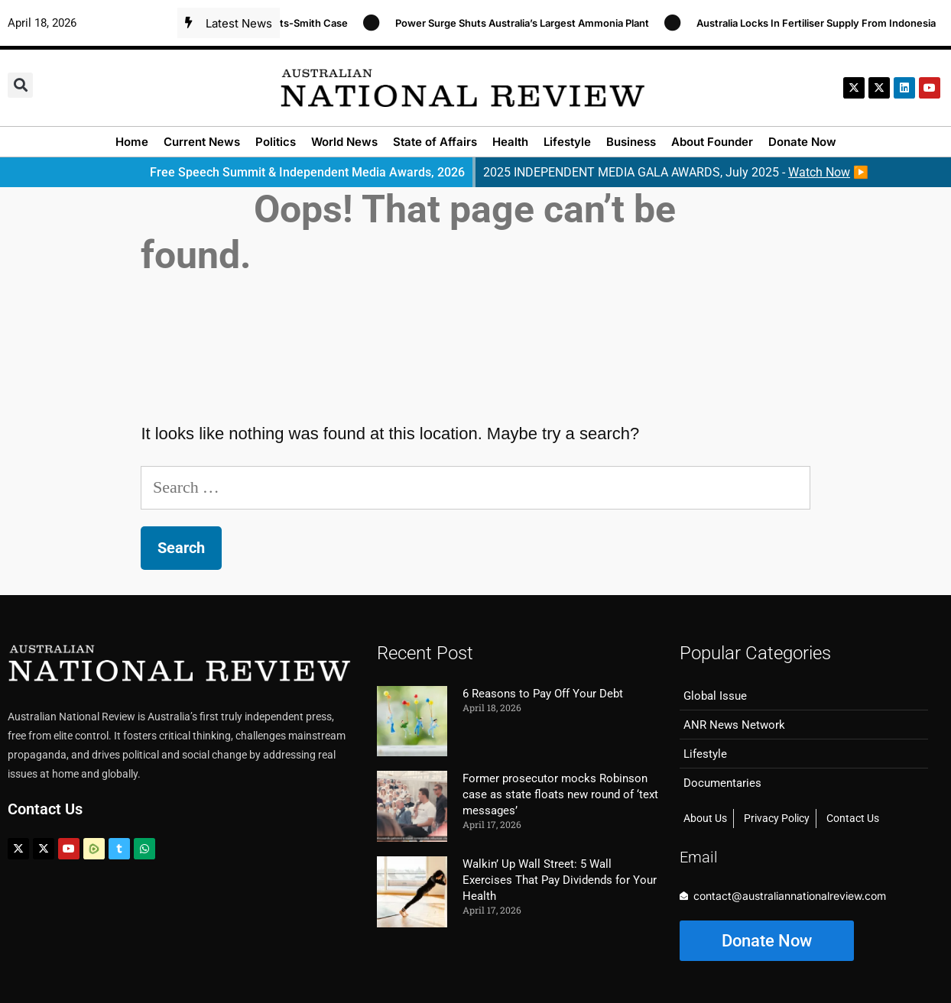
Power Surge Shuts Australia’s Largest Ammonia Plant (528, 23)
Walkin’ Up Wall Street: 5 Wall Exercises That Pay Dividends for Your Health (560, 880)
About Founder (712, 141)
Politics (275, 141)
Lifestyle (567, 141)
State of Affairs (435, 141)
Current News (202, 141)
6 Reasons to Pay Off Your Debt (543, 693)
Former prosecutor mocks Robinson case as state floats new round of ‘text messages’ (560, 794)
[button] (20, 85)
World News (344, 141)
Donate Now (802, 141)
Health (510, 141)
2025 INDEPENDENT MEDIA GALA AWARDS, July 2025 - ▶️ (675, 172)
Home (131, 141)
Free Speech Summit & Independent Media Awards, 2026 (307, 172)
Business (631, 141)
